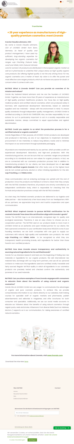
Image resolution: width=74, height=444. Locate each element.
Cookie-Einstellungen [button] (17, 440)
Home (16, 391)
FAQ (15, 396)
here (26, 361)
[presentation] (30, 422)
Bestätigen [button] (32, 440)
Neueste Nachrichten (20, 394)
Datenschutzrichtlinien (21, 398)
